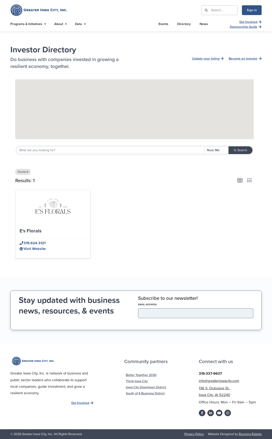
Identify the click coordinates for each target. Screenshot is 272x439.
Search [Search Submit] (240, 150)
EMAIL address (154, 304)
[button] (134, 105)
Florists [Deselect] (23, 172)
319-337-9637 (210, 373)
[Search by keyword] (110, 150)
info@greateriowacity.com (219, 380)
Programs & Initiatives (28, 24)
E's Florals (30, 230)
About (60, 24)
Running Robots (250, 434)
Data (80, 24)
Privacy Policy (194, 434)
